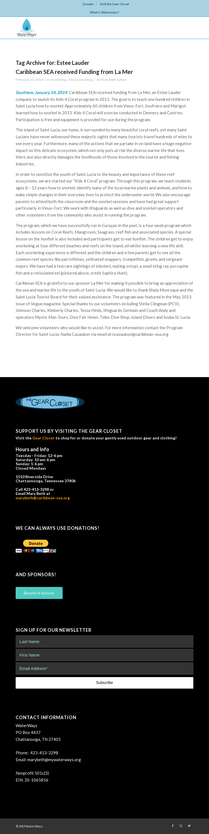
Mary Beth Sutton (113, 79)
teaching (86, 79)
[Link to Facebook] (173, 826)
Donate (88, 4)
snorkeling (58, 79)
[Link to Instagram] (181, 826)
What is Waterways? (104, 12)
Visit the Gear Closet (114, 4)
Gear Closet (43, 438)
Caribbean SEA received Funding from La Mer (74, 71)
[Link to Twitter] (189, 826)
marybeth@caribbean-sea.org (43, 497)
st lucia (73, 79)
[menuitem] (88, 4)
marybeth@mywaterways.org (54, 759)
